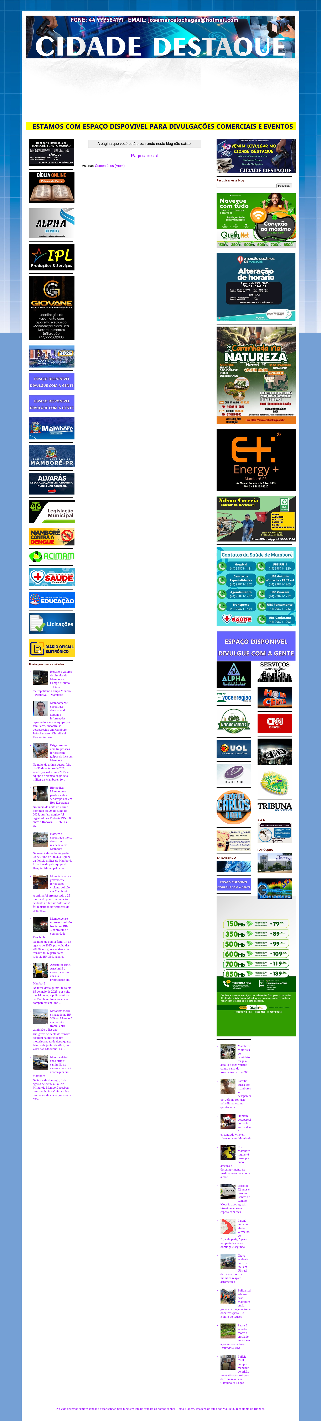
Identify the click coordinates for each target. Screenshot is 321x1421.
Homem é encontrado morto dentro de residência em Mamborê (61, 841)
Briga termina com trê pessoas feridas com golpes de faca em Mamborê (61, 753)
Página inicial (144, 155)
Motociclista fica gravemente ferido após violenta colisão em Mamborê (60, 884)
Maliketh (228, 1408)
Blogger (259, 1408)
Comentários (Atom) (110, 166)
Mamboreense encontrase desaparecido (59, 706)
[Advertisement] (160, 89)
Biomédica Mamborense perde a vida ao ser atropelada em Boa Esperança (61, 795)
